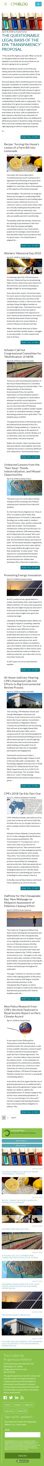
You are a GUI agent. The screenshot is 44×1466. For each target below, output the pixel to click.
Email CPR (21, 1411)
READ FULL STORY (30, 246)
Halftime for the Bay (24, 974)
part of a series (22, 499)
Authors (21, 1141)
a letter (11, 411)
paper (15, 661)
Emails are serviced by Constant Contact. (16, 1449)
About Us (29, 1405)
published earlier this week (17, 1046)
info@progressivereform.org (15, 1369)
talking (5, 71)
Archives (21, 1145)
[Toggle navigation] (5, 4)
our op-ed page (25, 823)
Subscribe (9, 1411)
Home (7, 1405)
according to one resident (22, 537)
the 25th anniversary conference (21, 1065)
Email (7, 1430)
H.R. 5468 (17, 766)
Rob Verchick (26, 1074)
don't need (27, 216)
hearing (18, 386)
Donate (17, 1405)
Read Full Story (30, 137)
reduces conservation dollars (26, 205)
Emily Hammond (22, 717)
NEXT (13, 1118)
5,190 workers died (33, 301)
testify (38, 717)
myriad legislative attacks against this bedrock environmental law (24, 403)
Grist (30, 610)
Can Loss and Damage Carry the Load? (23, 1098)
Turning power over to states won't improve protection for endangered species (23, 844)
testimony (21, 755)
